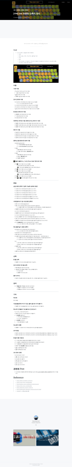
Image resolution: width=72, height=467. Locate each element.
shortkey (18, 10)
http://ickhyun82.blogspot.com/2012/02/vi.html (29, 389)
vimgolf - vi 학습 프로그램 (23, 391)
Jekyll (38, 465)
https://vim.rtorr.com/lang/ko (24, 382)
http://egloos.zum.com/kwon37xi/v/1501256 (28, 384)
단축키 (26, 10)
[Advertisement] (36, 29)
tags (68, 1)
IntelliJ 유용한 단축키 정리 (43, 372)
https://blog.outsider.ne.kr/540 (24, 380)
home (63, 1)
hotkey (22, 10)
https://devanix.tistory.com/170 (25, 387)
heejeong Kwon (18, 17)
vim (14, 10)
